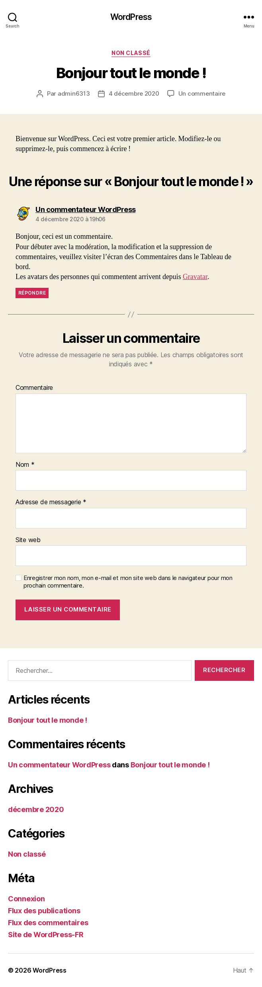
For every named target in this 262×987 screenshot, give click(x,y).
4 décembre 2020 (134, 93)
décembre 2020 (36, 809)
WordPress (131, 17)
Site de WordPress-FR (46, 934)
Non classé (130, 52)
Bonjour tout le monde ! (47, 720)
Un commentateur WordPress (59, 765)
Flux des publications (44, 910)
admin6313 (74, 93)
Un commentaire (201, 93)
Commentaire (34, 387)
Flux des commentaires (48, 922)
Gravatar (195, 276)
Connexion (26, 899)
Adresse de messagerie (51, 502)
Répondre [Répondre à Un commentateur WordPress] (32, 293)
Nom (25, 464)
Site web (28, 540)
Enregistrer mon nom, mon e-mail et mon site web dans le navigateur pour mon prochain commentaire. (128, 581)
